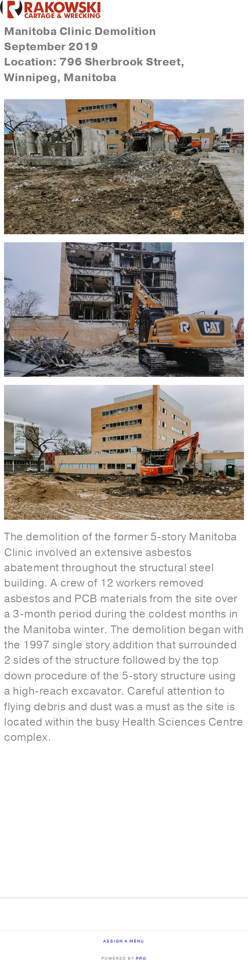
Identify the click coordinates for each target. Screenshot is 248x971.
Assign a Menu (123, 941)
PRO (141, 958)
